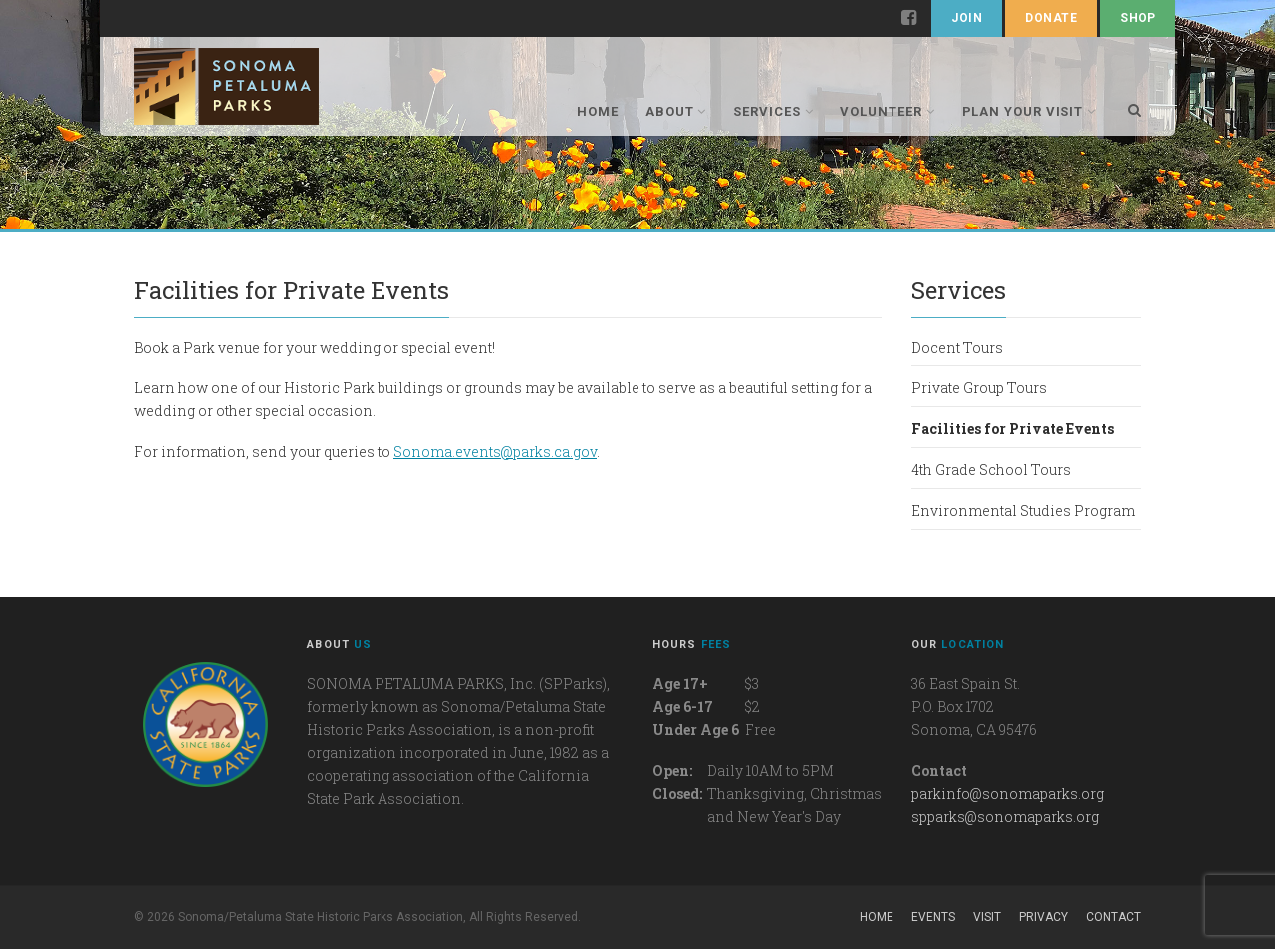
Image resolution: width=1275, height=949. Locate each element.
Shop (1137, 18)
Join (966, 18)
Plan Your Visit (1029, 111)
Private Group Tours (979, 387)
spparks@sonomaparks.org (1005, 816)
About (675, 111)
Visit (987, 917)
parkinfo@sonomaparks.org (1007, 793)
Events (933, 917)
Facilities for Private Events (1012, 428)
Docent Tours (957, 347)
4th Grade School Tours (991, 469)
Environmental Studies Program (1023, 510)
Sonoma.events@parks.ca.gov (495, 451)
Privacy (1043, 917)
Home (598, 111)
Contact (1113, 917)
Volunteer (887, 111)
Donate (1051, 18)
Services (773, 111)
